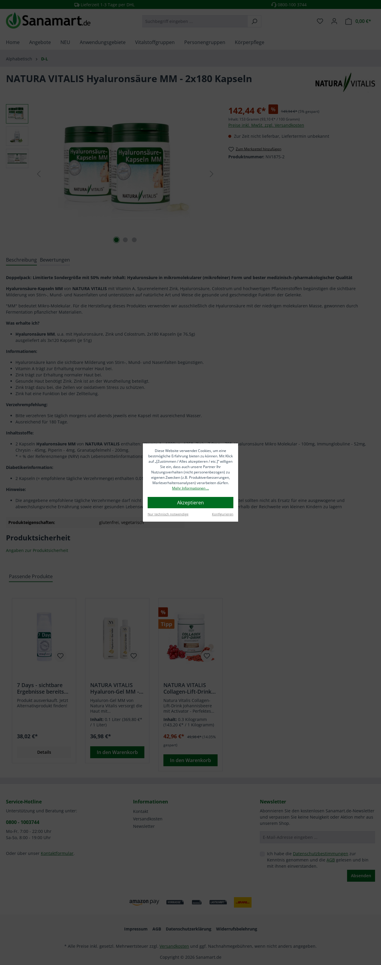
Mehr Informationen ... (190, 488)
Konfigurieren (222, 514)
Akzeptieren (190, 502)
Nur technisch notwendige (168, 514)
